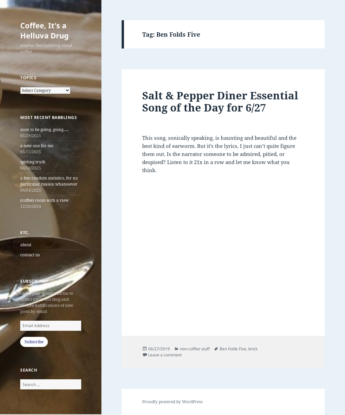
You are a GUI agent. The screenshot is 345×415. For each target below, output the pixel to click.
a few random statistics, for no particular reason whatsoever (49, 181)
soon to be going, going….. (44, 129)
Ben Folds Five (233, 349)
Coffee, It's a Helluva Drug (44, 30)
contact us (30, 255)
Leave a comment (165, 355)
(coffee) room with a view (44, 200)
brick (252, 349)
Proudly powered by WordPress (172, 402)
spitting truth (32, 162)
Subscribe (34, 342)
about (25, 245)
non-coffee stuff (195, 349)
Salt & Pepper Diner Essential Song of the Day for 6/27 (220, 101)
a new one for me (36, 146)
